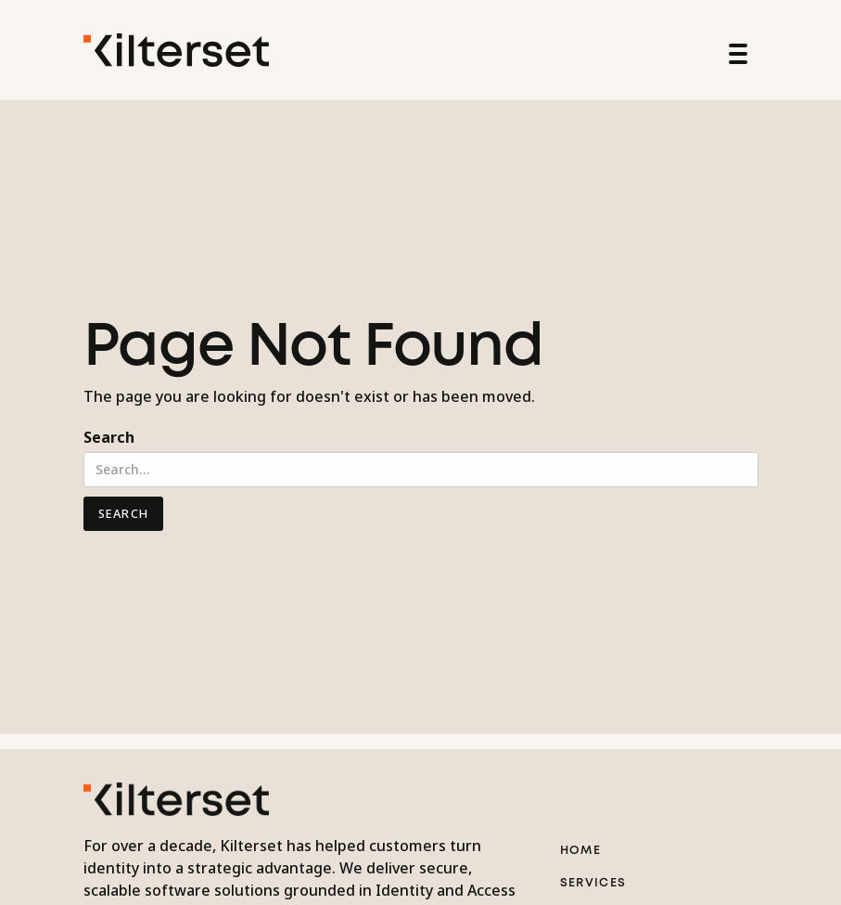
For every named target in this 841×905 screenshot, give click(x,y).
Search (108, 437)
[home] (176, 50)
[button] (735, 50)
